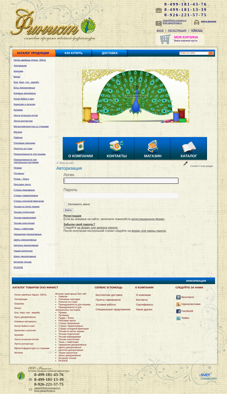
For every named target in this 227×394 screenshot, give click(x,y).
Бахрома (18, 71)
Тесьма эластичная (24, 223)
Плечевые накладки (24, 143)
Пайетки (18, 137)
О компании (80, 156)
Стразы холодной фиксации (29, 201)
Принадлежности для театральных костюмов (26, 161)
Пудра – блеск (21, 179)
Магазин (152, 156)
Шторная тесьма (23, 262)
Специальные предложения (113, 309)
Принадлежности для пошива (30, 154)
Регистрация (177, 30)
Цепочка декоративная (26, 245)
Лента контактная (23, 121)
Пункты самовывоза (108, 299)
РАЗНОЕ (18, 267)
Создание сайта (209, 378)
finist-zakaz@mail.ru (172, 23)
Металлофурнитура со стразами (31, 126)
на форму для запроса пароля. (97, 227)
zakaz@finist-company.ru (175, 20)
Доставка (110, 53)
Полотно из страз (23, 148)
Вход (160, 30)
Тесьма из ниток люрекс (27, 206)
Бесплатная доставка (109, 294)
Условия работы (106, 304)
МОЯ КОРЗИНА (186, 37)
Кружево (18, 109)
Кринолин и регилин (24, 104)
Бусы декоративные (24, 87)
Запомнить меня (78, 204)
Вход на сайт (67, 162)
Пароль (71, 190)
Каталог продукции (33, 53)
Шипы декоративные (25, 256)
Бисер (17, 76)
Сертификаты (144, 304)
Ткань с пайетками (24, 228)
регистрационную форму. (148, 219)
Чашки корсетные (23, 250)
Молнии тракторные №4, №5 (70, 293)
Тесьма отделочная (24, 212)
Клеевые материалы (25, 93)
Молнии (18, 132)
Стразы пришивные (24, 190)
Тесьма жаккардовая (25, 217)
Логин (69, 175)
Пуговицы (19, 173)
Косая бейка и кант (24, 98)
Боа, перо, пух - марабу (26, 82)
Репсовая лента (22, 184)
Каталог (189, 156)
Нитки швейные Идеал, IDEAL (30, 60)
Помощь (197, 30)
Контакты (117, 156)
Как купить (74, 53)
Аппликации (20, 65)
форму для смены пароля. (149, 230)
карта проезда (208, 21)
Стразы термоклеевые (26, 195)
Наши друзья (144, 309)
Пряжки (18, 167)
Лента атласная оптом (26, 115)
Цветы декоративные (25, 239)
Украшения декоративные (28, 234)
